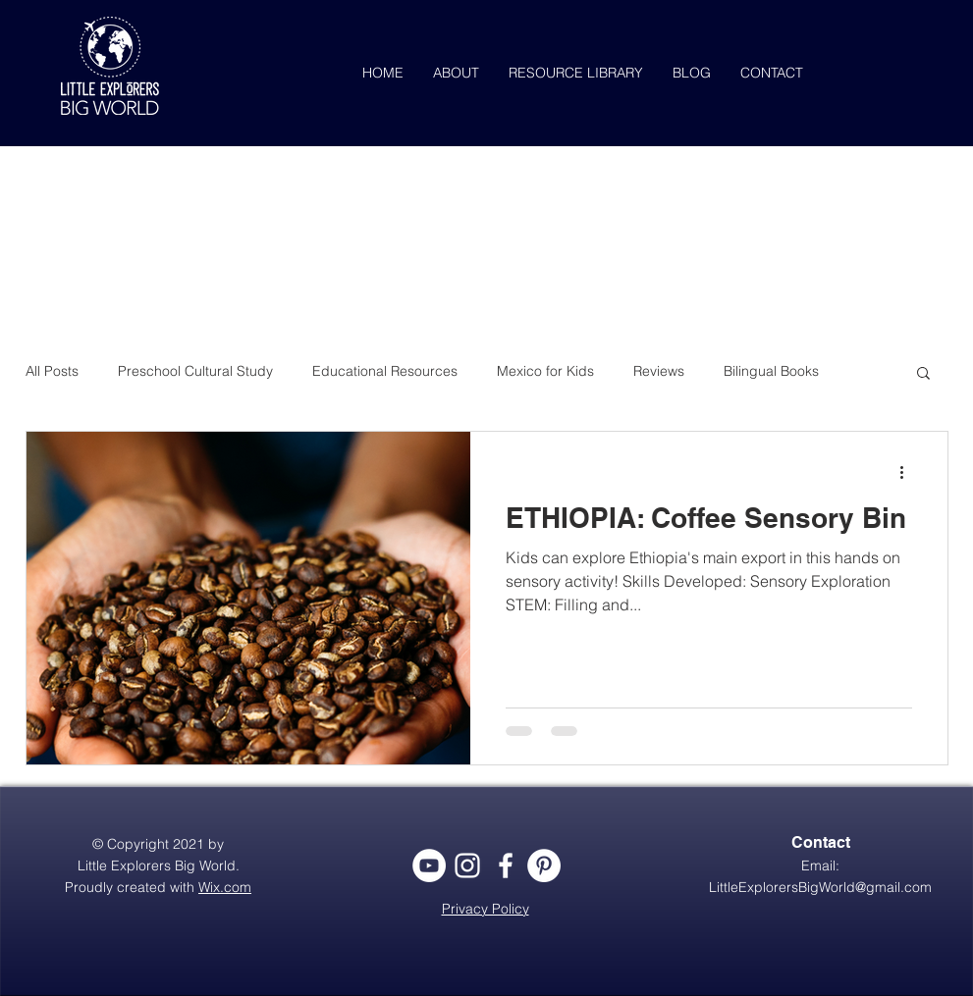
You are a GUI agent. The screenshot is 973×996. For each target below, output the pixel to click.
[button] (923, 374)
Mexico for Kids (545, 371)
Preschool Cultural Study (195, 371)
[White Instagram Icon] (467, 865)
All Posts (52, 371)
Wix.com (224, 887)
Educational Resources (385, 371)
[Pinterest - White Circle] (544, 865)
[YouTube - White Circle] (429, 865)
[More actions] (909, 472)
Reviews (658, 371)
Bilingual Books (771, 371)
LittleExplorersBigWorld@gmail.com (820, 887)
